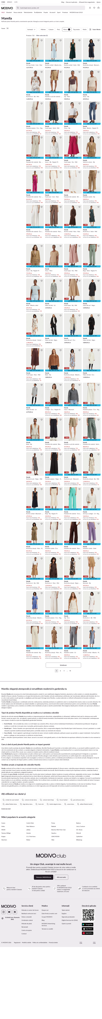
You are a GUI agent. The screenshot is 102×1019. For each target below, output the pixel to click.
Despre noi (45, 910)
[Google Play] (87, 924)
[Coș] (98, 8)
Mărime (43, 29)
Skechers (4, 840)
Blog (62, 2)
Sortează (31, 29)
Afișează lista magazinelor (87, 2)
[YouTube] (9, 912)
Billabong (79, 840)
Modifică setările (26, 942)
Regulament (17, 942)
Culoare (51, 29)
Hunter (28, 833)
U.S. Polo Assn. (31, 836)
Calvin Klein (30, 823)
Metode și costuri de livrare (30, 910)
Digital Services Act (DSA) (70, 920)
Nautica (53, 833)
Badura (78, 823)
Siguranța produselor (68, 917)
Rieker (28, 840)
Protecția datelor (53, 942)
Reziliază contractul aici (29, 913)
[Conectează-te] (90, 8)
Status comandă (27, 917)
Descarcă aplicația (71, 2)
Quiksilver (79, 836)
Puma (53, 823)
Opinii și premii (66, 923)
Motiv (85, 29)
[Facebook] (15, 912)
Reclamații (25, 927)
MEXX (3, 830)
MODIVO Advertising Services (48, 924)
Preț (58, 29)
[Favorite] (94, 8)
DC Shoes (79, 830)
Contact (24, 933)
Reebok (53, 826)
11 (70, 670)
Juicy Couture (80, 826)
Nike (52, 840)
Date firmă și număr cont (49, 913)
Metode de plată (27, 923)
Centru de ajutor (27, 930)
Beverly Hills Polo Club (58, 830)
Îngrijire (64, 913)
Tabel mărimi (66, 910)
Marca (66, 29)
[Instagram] (3, 912)
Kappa (3, 836)
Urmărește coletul (27, 920)
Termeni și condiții (47, 929)
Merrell (78, 833)
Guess (3, 823)
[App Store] (87, 929)
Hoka (3, 826)
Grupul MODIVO (47, 917)
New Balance (30, 826)
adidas (28, 830)
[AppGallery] (87, 933)
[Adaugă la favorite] (41, 40)
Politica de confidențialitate (40, 942)
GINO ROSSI (55, 836)
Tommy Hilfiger (6, 833)
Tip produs (76, 29)
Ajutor (99, 2)
